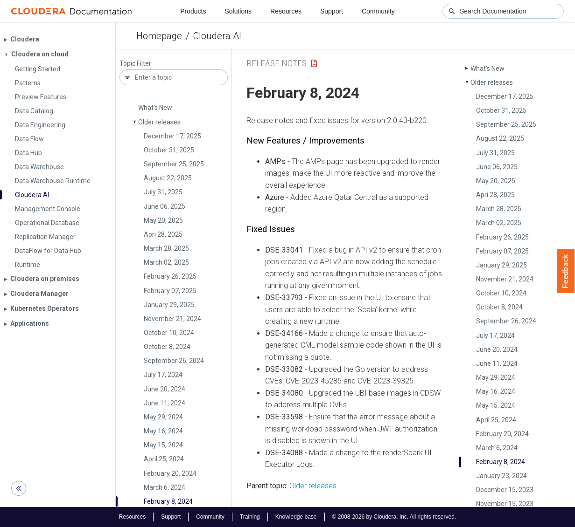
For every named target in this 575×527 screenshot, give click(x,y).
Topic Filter (135, 63)
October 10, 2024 (169, 332)
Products (193, 11)
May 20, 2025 (163, 220)
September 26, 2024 (174, 360)
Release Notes (276, 63)
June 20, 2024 (164, 389)
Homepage (159, 35)
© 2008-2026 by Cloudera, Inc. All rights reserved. (394, 516)
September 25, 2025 (174, 164)
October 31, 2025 (169, 150)
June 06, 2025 (164, 206)
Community (378, 11)
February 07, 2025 (170, 290)
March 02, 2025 (166, 262)
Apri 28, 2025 (163, 234)
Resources (286, 11)
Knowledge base (296, 516)
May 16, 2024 (163, 431)
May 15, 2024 (163, 445)
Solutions (238, 11)
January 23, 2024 (501, 475)
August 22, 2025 (168, 178)
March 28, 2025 (166, 248)
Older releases (159, 122)
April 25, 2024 (164, 459)
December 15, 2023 (504, 489)
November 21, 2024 (172, 318)
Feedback (565, 271)
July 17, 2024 (163, 374)
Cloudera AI (217, 35)
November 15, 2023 (504, 503)
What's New (155, 107)
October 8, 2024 (167, 346)
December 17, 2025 (172, 136)
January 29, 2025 (169, 304)
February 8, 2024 (168, 501)
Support (331, 11)
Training (250, 516)
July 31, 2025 (163, 192)
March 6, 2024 (164, 487)
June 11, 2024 (164, 403)
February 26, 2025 (170, 276)
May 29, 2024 (163, 417)
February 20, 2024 (170, 473)
